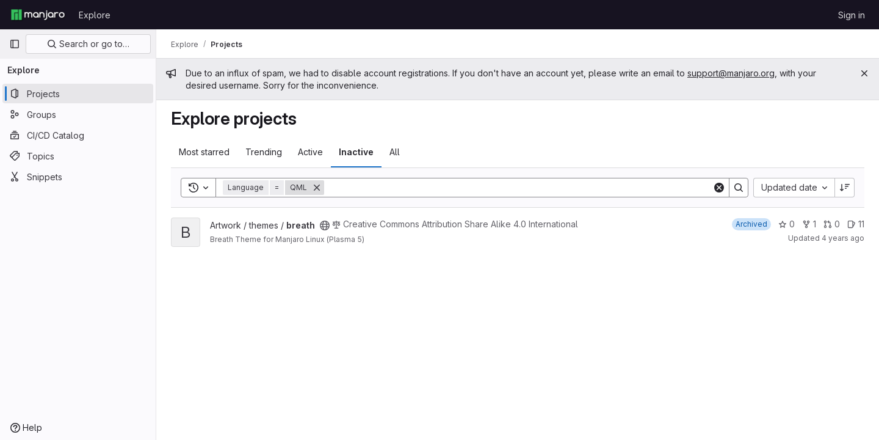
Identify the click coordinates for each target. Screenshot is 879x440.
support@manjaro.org (731, 73)
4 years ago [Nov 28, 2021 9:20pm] (843, 238)
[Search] (518, 187)
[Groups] (77, 114)
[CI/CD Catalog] (77, 135)
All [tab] (394, 152)
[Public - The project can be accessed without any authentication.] (325, 225)
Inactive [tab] (356, 152)
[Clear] (719, 187)
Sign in (851, 15)
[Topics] (77, 156)
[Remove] (316, 187)
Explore (94, 15)
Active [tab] (310, 152)
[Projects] (77, 93)
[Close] (864, 73)
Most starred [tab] (204, 152)
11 (855, 224)
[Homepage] (38, 14)
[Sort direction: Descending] (845, 187)
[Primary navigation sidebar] (14, 44)
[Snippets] (77, 176)
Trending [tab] (263, 152)
